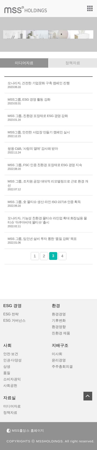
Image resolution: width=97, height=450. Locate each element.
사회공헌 (10, 385)
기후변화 (59, 320)
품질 (6, 373)
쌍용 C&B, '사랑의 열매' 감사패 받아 (33, 150)
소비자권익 (12, 379)
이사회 (57, 354)
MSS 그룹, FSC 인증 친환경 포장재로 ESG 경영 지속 (45, 166)
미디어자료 (24, 63)
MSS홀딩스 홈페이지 (25, 430)
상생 (6, 366)
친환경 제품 (61, 333)
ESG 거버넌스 (14, 320)
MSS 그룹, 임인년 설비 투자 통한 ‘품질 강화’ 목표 (42, 240)
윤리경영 (59, 360)
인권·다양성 (12, 360)
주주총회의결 (62, 366)
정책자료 (72, 63)
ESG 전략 (11, 314)
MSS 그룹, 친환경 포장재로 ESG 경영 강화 (38, 117)
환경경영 (59, 314)
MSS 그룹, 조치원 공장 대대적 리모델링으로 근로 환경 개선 (48, 185)
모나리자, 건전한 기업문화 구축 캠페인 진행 (38, 85)
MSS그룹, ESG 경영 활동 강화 (29, 101)
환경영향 (59, 327)
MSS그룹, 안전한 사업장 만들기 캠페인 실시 (39, 134)
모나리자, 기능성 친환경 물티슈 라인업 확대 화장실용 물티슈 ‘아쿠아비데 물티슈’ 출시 (47, 222)
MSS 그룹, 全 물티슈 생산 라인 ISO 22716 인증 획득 (44, 203)
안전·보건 (10, 354)
